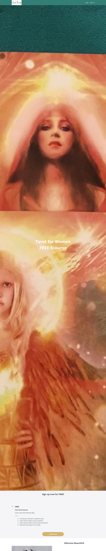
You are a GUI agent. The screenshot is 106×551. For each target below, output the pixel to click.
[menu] (89, 2)
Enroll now (53, 534)
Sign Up (92, 2)
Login (87, 2)
